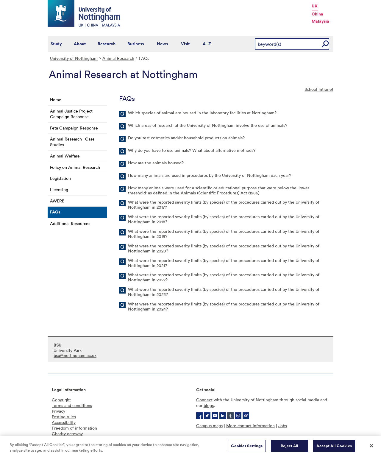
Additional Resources (70, 223)
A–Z (207, 44)
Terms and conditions (72, 405)
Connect (204, 399)
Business (135, 44)
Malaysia (320, 21)
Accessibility (64, 422)
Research (106, 44)
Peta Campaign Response (74, 128)
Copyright (61, 399)
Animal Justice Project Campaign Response (71, 113)
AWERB (57, 201)
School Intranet (319, 89)
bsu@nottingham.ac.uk (75, 355)
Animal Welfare (65, 156)
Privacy (58, 411)
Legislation (60, 178)
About (80, 44)
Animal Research (118, 58)
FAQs (55, 212)
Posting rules (64, 416)
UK (315, 6)
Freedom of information (74, 428)
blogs (209, 405)
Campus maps (209, 425)
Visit (185, 44)
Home (55, 99)
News (162, 44)
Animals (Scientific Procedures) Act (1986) (220, 193)
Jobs (282, 425)
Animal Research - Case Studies (72, 141)
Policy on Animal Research (75, 167)
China (317, 14)
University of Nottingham (74, 58)
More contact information (250, 425)
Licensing (59, 189)
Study (56, 44)
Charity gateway (67, 433)
